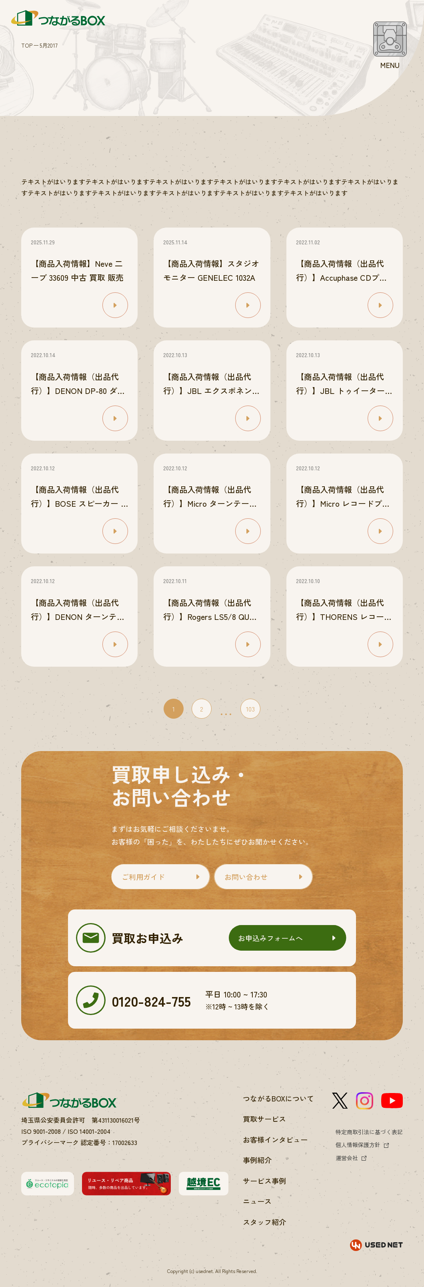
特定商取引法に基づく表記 (369, 1132)
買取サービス (264, 1118)
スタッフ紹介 (264, 1222)
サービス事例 (264, 1180)
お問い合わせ (246, 876)
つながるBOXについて (278, 1098)
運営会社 (347, 1158)
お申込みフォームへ (270, 938)
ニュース (257, 1201)
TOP (26, 45)
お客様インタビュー (275, 1139)
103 (250, 708)
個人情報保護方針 (358, 1145)
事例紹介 (257, 1160)
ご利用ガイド (143, 876)
